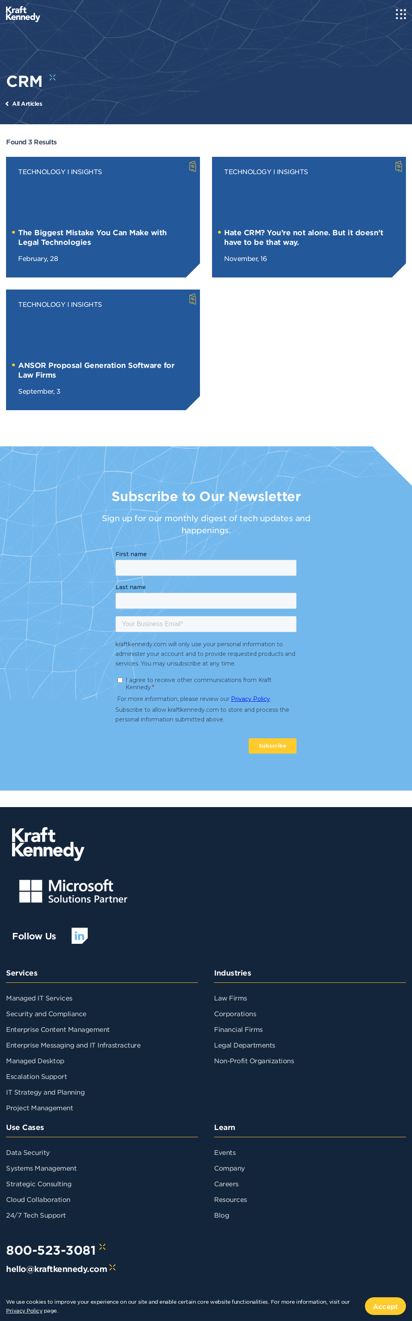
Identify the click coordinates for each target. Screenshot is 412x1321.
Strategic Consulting (38, 1183)
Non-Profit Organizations (254, 1060)
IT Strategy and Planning (45, 1092)
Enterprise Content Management (58, 1029)
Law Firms (230, 998)
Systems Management (41, 1168)
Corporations (235, 1013)
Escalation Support (36, 1076)
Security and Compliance (46, 1013)
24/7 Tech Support (36, 1215)
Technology (41, 171)
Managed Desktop (35, 1060)
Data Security (28, 1152)
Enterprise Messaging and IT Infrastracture (73, 1045)
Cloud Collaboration (38, 1199)
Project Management (39, 1107)
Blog (221, 1215)
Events (224, 1152)
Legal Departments (244, 1045)
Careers (226, 1183)
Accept (385, 1306)
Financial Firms (238, 1029)
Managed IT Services (39, 998)
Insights (86, 171)
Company (229, 1168)
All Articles (27, 103)
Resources (230, 1199)
